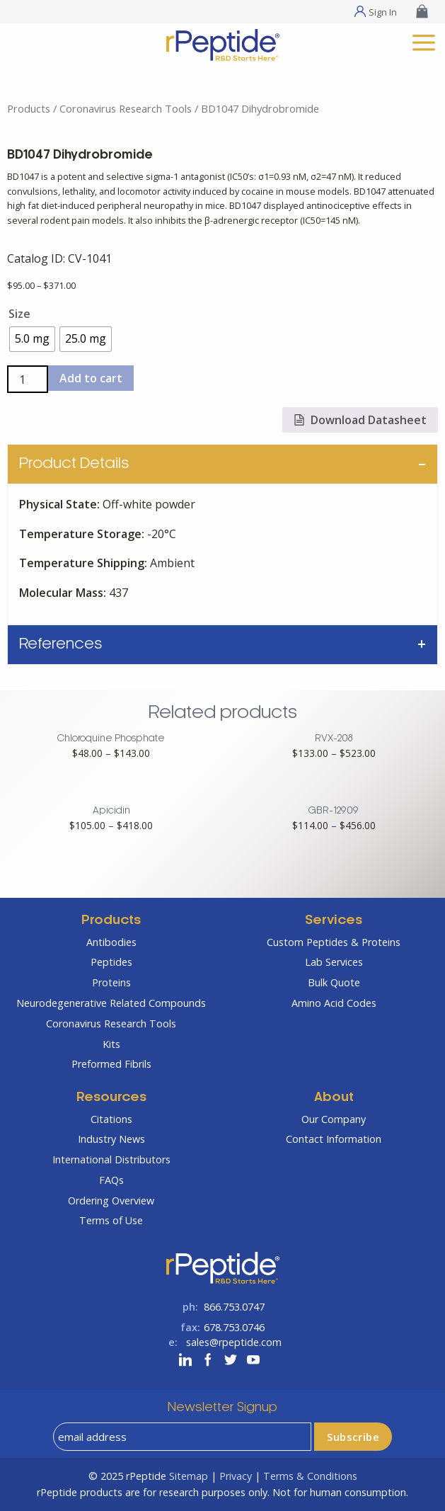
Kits (111, 1044)
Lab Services (334, 962)
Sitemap (188, 1476)
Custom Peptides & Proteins (333, 942)
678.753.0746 (234, 1327)
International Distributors (111, 1159)
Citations (111, 1119)
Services (333, 921)
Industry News (111, 1139)
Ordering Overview (111, 1200)
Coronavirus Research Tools (125, 108)
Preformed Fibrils (111, 1064)
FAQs (111, 1180)
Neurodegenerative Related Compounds (111, 1003)
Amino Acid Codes (333, 1003)
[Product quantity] (27, 379)
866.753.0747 (234, 1306)
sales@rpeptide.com (234, 1342)
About (334, 1098)
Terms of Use (111, 1220)
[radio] (32, 339)
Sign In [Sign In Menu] (383, 11)
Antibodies (111, 942)
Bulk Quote (334, 982)
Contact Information (333, 1139)
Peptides (111, 962)
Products (28, 108)
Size (19, 313)
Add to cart (90, 378)
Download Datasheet (360, 420)
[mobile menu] (423, 40)
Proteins (111, 982)
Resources (111, 1098)
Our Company (333, 1119)
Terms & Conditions (310, 1476)
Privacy (235, 1476)
